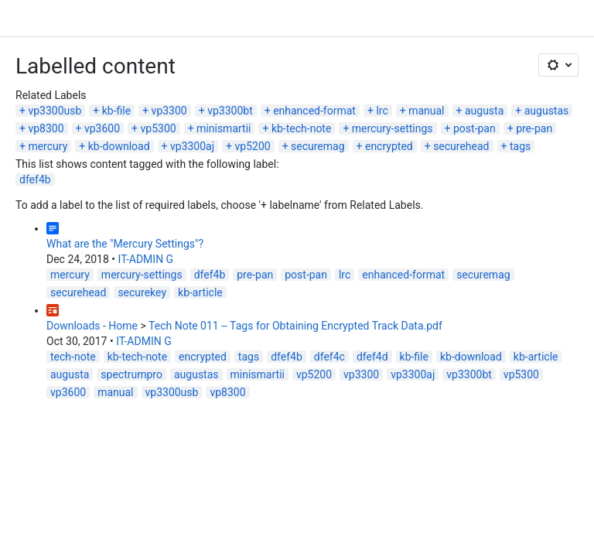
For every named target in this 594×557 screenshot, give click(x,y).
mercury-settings (392, 128)
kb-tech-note (301, 128)
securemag (318, 146)
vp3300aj (192, 146)
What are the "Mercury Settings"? (124, 243)
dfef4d (372, 356)
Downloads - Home (92, 326)
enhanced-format (314, 110)
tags (520, 146)
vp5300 (158, 128)
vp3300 (169, 110)
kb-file (116, 110)
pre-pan (534, 128)
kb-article (200, 292)
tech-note (73, 356)
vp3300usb (54, 110)
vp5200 (253, 146)
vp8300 (45, 128)
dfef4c (329, 356)
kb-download (119, 146)
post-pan (474, 128)
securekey (142, 292)
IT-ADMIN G (146, 259)
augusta (484, 110)
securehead (461, 146)
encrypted (389, 146)
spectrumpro (131, 374)
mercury (47, 146)
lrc (381, 110)
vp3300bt (230, 110)
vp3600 (102, 128)
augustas (546, 110)
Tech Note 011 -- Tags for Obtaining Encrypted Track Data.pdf (295, 326)
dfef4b (35, 179)
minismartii (223, 128)
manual (426, 110)
